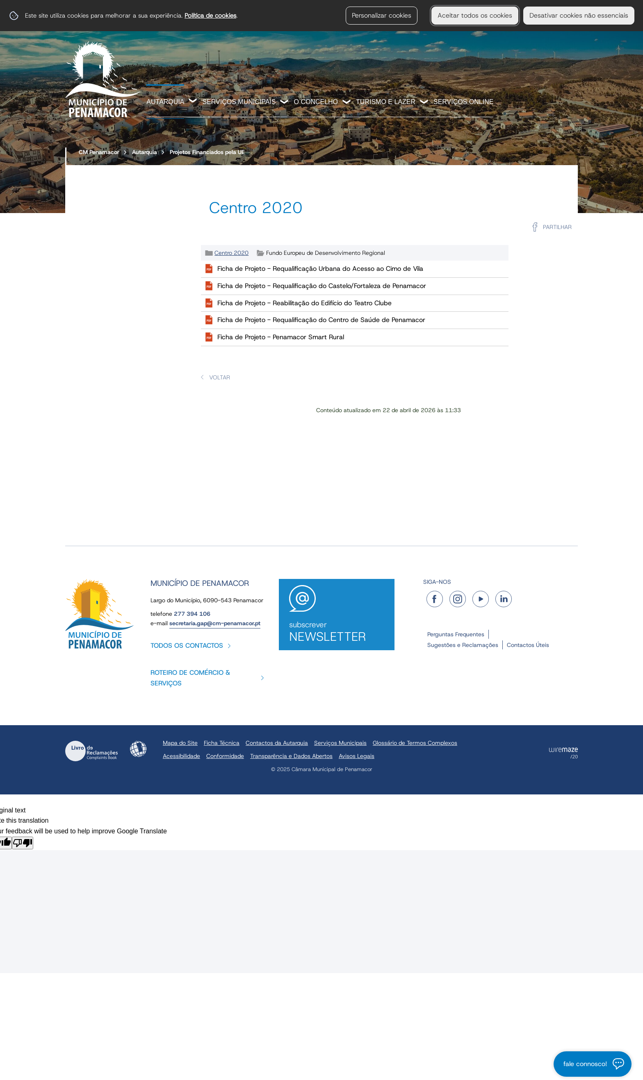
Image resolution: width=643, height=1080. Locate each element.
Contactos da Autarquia (277, 742)
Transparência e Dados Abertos (291, 756)
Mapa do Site (180, 742)
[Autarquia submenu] (193, 101)
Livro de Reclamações (91, 751)
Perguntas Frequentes (455, 634)
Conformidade (225, 756)
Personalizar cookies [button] (381, 15)
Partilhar (557, 227)
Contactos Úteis (528, 645)
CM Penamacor (99, 152)
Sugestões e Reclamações (462, 645)
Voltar (219, 377)
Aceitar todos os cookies (475, 15)
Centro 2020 (231, 252)
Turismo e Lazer (385, 101)
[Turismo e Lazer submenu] (424, 102)
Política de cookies (210, 15)
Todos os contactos (186, 645)
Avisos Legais (356, 756)
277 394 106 (192, 614)
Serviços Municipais (239, 101)
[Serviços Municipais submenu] (285, 102)
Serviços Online (463, 101)
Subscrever (337, 631)
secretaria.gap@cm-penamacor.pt (214, 623)
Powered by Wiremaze (563, 753)
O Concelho (316, 101)
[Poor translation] (22, 843)
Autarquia (165, 101)
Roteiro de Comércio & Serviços (190, 677)
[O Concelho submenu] (347, 102)
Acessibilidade (138, 749)
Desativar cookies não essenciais (578, 15)
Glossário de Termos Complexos (415, 742)
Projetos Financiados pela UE (207, 152)
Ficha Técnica (221, 742)
